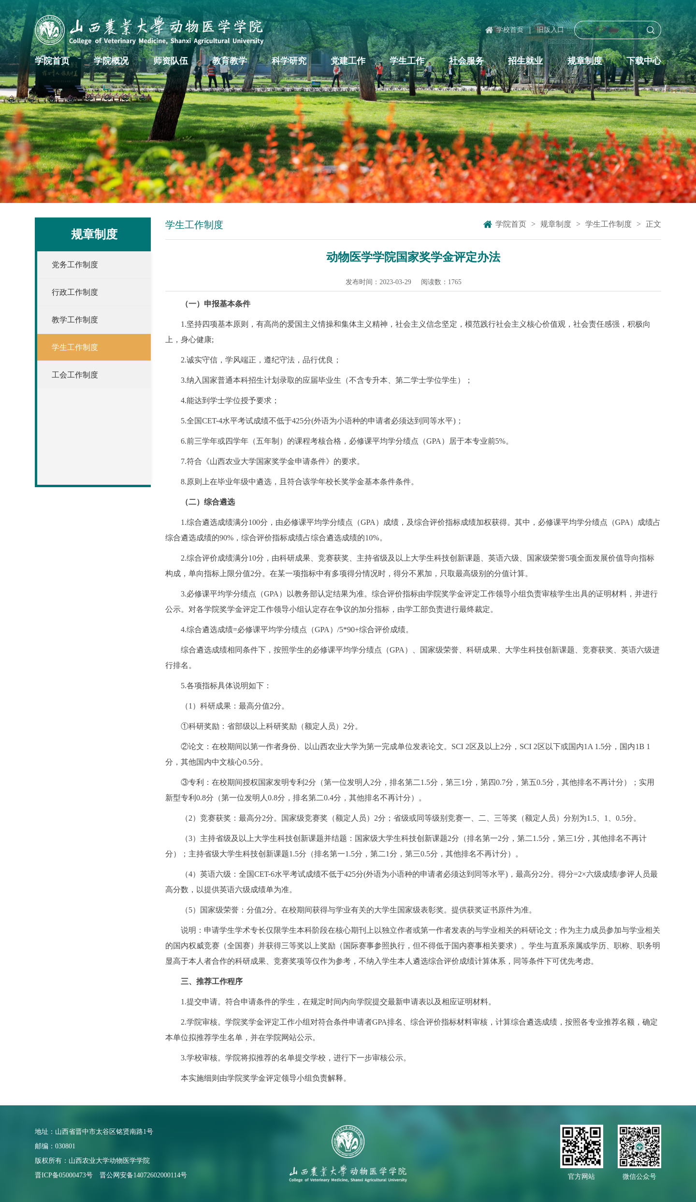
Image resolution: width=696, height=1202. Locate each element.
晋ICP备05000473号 (64, 1175)
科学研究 (289, 61)
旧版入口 (550, 29)
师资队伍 (170, 61)
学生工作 (407, 61)
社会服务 (466, 61)
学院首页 (52, 61)
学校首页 (509, 29)
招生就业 (525, 61)
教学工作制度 (75, 320)
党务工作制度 (75, 265)
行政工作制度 (75, 292)
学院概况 (111, 61)
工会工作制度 (75, 375)
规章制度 (584, 61)
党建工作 (348, 61)
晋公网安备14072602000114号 (143, 1175)
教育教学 (229, 61)
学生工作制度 (75, 347)
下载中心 (643, 61)
